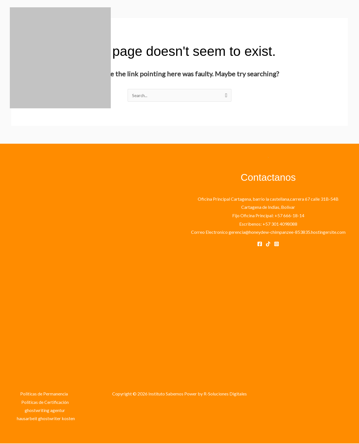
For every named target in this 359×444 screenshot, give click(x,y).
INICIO (131, 64)
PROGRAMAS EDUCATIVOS (176, 64)
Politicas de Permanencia (44, 393)
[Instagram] (276, 243)
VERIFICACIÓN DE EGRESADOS (314, 64)
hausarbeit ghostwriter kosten (46, 418)
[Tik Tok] (268, 243)
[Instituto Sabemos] (60, 57)
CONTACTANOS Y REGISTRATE (243, 64)
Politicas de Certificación (45, 402)
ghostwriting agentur (45, 410)
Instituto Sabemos (49, 114)
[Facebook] (259, 243)
